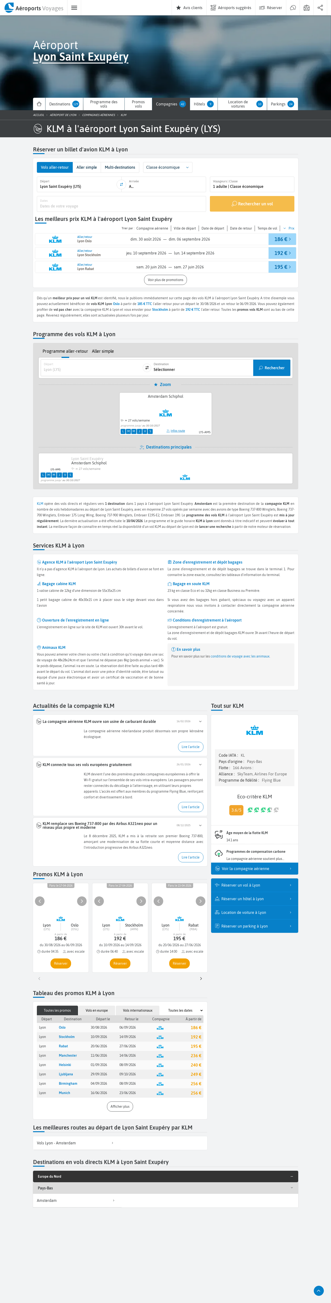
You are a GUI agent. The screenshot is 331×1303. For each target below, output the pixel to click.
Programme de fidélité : (239, 780)
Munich (64, 1093)
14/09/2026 (127, 1037)
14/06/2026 (127, 1055)
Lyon (42, 1027)
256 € (196, 1083)
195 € (196, 1046)
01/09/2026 (99, 1065)
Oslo (116, 304)
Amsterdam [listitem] (77, 1200)
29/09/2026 (99, 1074)
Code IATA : (229, 755)
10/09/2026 (99, 1037)
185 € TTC (144, 304)
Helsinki (65, 1065)
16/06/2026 (99, 1093)
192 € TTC (192, 309)
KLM (40, 504)
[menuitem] (33, 7)
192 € (196, 1036)
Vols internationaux (137, 1010)
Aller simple (103, 351)
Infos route (176, 430)
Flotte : (225, 768)
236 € (196, 1055)
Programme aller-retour (65, 351)
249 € (196, 1074)
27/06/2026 (127, 1046)
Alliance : (227, 774)
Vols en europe (97, 1010)
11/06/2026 (99, 1055)
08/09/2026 (127, 1065)
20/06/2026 (99, 1046)
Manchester (68, 1055)
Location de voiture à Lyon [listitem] (257, 912)
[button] (187, 167)
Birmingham (68, 1083)
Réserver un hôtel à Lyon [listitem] (257, 899)
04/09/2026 (99, 1083)
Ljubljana (66, 1074)
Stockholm (67, 1037)
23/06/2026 (127, 1093)
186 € (196, 1027)
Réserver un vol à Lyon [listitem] (257, 885)
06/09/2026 (127, 1027)
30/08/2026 (99, 1027)
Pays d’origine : (232, 761)
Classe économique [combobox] (163, 167)
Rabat (63, 1046)
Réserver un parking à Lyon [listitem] (257, 926)
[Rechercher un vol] (252, 204)
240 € (196, 1064)
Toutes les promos (57, 1010)
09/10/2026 (127, 1074)
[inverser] (121, 184)
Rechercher (275, 368)
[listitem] (76, 1143)
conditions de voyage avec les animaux (239, 656)
